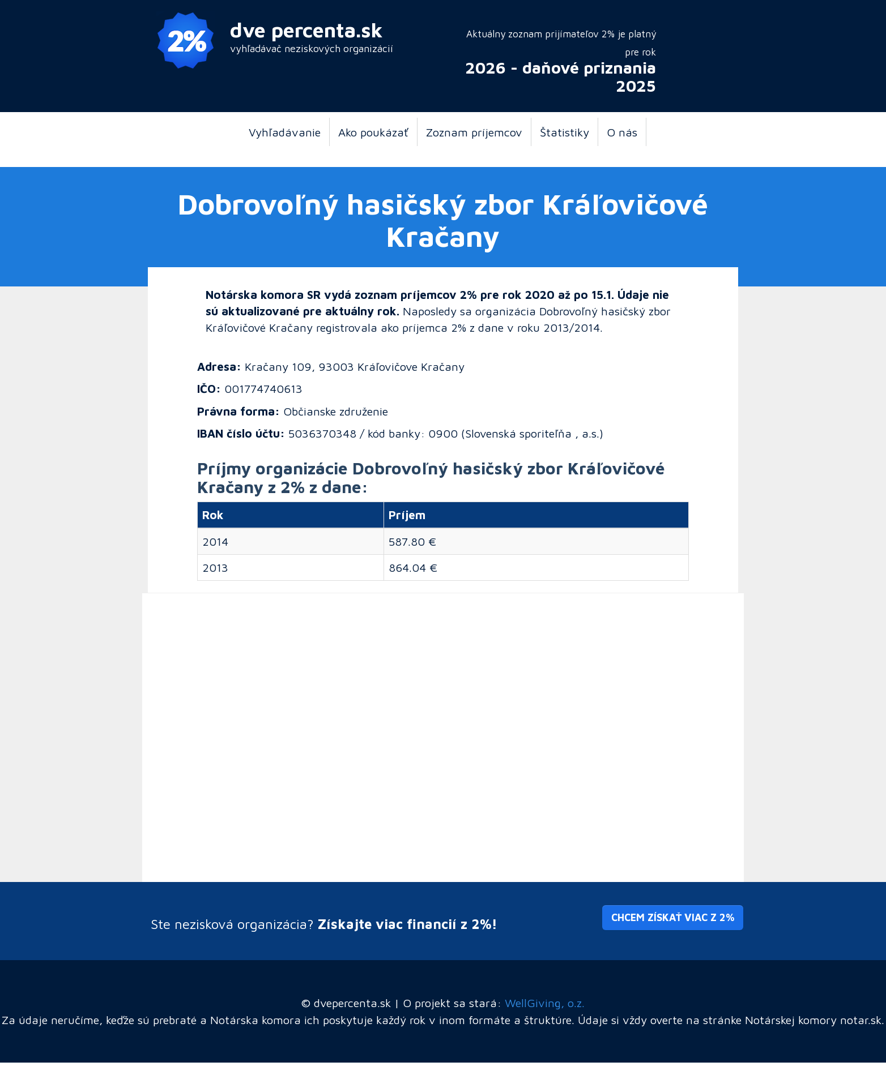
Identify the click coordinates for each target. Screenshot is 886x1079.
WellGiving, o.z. (545, 1002)
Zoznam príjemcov (474, 132)
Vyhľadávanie (285, 132)
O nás (622, 132)
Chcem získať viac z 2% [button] (672, 917)
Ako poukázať (373, 132)
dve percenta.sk (306, 30)
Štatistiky (564, 132)
